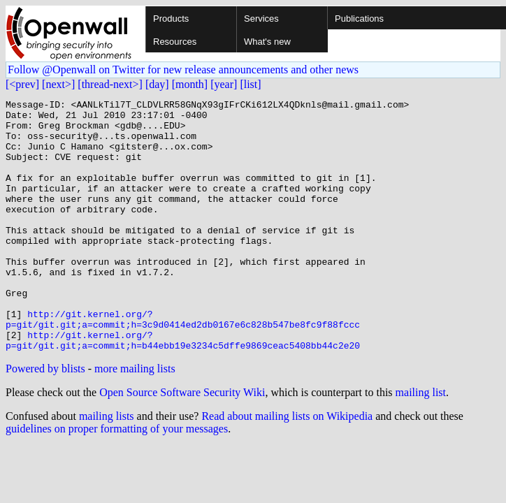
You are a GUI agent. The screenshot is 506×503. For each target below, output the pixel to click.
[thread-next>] (110, 84)
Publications (359, 18)
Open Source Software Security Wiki (182, 443)
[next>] (58, 84)
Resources (174, 41)
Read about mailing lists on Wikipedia (287, 466)
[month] (190, 84)
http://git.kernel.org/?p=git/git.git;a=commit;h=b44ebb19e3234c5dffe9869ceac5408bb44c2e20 (183, 389)
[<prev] (22, 84)
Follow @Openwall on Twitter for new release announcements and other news (183, 69)
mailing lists (106, 466)
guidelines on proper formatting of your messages (117, 479)
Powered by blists (45, 419)
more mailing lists (134, 419)
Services (261, 18)
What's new (267, 41)
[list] (250, 84)
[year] (223, 84)
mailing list (421, 443)
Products (171, 18)
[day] (157, 84)
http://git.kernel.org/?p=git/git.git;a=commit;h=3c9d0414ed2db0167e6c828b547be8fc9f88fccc (183, 364)
